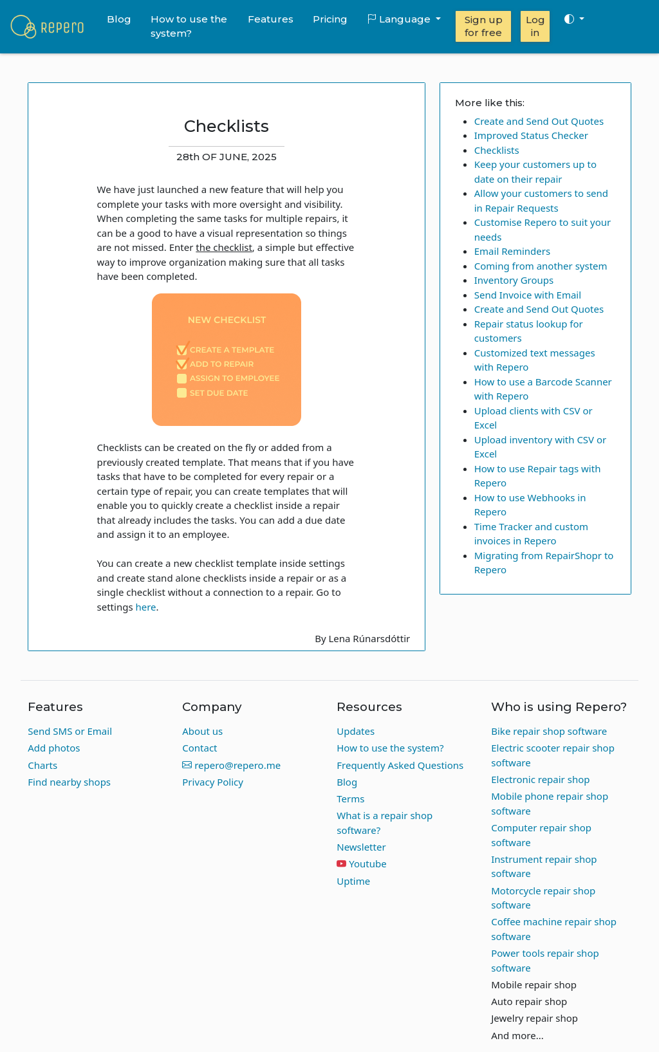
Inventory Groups (514, 279)
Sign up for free (484, 26)
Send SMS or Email (70, 730)
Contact (199, 747)
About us (202, 730)
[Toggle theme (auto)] (574, 19)
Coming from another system (541, 265)
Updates (356, 730)
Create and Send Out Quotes (539, 121)
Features (270, 19)
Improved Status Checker (531, 135)
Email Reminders (512, 251)
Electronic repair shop (540, 779)
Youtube (367, 863)
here (145, 606)
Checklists (496, 149)
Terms (350, 798)
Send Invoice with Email (527, 294)
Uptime (353, 880)
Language (400, 19)
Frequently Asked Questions (400, 765)
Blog (119, 19)
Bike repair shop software (549, 730)
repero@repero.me (231, 765)
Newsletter (361, 846)
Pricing (330, 19)
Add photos (54, 747)
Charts (42, 765)
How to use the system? (189, 26)
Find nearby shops (69, 781)
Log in (535, 26)
